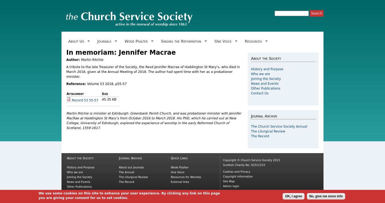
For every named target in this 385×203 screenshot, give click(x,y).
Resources (255, 41)
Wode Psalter (138, 41)
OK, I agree (293, 197)
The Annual (126, 172)
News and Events (265, 84)
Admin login (231, 186)
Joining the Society (266, 79)
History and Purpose (267, 69)
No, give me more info (326, 197)
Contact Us (260, 93)
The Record (260, 136)
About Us (78, 41)
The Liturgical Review (268, 131)
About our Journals (131, 167)
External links (180, 181)
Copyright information (238, 176)
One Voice (225, 41)
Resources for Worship (186, 177)
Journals (106, 41)
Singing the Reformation (183, 41)
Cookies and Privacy (236, 171)
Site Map (229, 181)
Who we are (260, 74)
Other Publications (265, 88)
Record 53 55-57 (85, 100)
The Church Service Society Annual (279, 126)
